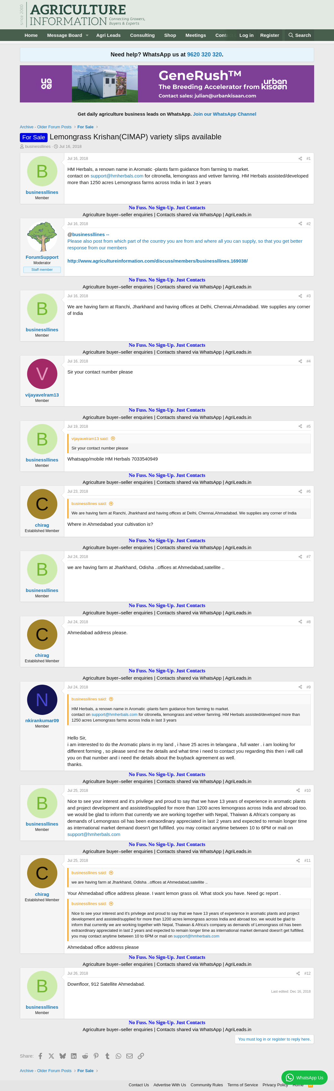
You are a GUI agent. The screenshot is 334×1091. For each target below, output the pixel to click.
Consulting (142, 35)
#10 (307, 790)
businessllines (38, 146)
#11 (307, 860)
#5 (309, 426)
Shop (170, 35)
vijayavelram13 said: (90, 438)
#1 (309, 158)
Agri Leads (108, 35)
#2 (309, 224)
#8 (309, 622)
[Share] (300, 158)
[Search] (299, 35)
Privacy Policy (275, 1084)
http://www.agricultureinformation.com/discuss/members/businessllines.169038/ (157, 261)
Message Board (64, 35)
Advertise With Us (169, 1084)
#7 (309, 556)
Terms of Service (242, 1084)
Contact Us (139, 1084)
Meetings (196, 35)
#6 (309, 491)
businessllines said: (89, 503)
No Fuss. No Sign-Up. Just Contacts (167, 207)
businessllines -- (90, 234)
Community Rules (207, 1084)
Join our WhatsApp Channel (224, 114)
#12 (307, 973)
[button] (87, 35)
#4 (309, 361)
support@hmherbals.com (116, 175)
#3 (309, 296)
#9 (309, 687)
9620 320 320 (204, 54)
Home (31, 35)
